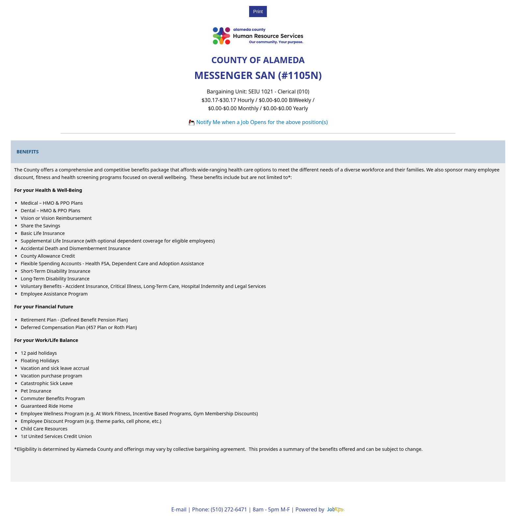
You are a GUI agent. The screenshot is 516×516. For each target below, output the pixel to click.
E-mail (178, 509)
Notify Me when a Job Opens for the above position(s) (258, 122)
